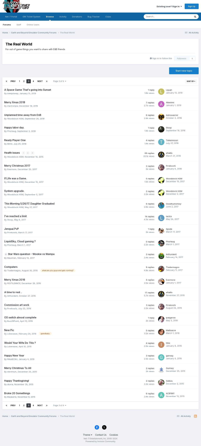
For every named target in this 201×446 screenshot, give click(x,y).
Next (40, 81)
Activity (62, 16)
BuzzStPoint (13, 321)
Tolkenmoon (172, 140)
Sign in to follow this (162, 58)
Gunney (170, 368)
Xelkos (169, 380)
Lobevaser (12, 333)
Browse (50, 18)
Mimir (9, 144)
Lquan (169, 90)
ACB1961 (170, 393)
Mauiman (11, 258)
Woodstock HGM (15, 118)
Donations (77, 16)
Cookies (113, 434)
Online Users (33, 24)
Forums (7, 24)
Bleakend (11, 397)
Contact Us (100, 434)
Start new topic (184, 70)
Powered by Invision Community (100, 441)
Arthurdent (171, 254)
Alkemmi (170, 102)
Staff (18, 24)
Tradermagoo (14, 270)
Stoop (169, 127)
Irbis (168, 343)
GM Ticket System (31, 16)
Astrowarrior (172, 115)
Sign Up (191, 6)
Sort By (191, 81)
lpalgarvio (171, 317)
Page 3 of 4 (59, 81)
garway (169, 355)
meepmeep (12, 93)
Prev (13, 81)
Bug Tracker (94, 16)
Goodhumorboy (173, 203)
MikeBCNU (12, 359)
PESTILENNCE (13, 283)
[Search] (159, 16)
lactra (169, 216)
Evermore (11, 169)
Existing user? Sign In (169, 6)
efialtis (169, 153)
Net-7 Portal (11, 16)
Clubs (108, 16)
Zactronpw (12, 106)
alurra (10, 384)
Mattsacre (171, 330)
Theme (87, 434)
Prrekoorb (171, 166)
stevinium (11, 371)
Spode (169, 229)
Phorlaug (11, 131)
